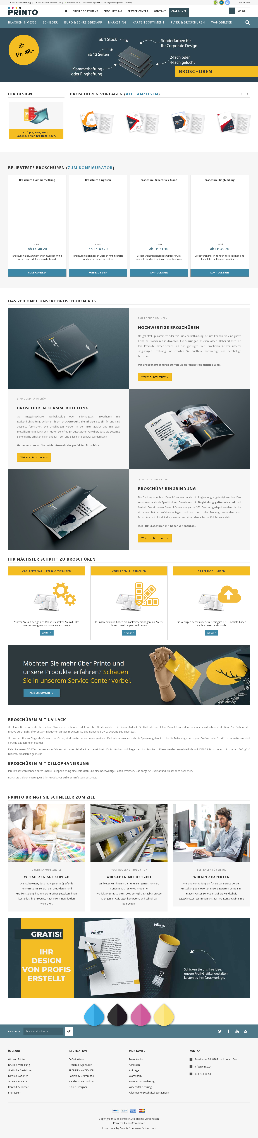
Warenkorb (135, 1076)
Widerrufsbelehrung (140, 1087)
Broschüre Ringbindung (220, 180)
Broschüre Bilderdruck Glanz (159, 180)
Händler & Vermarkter (81, 1081)
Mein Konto (244, 2)
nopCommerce (136, 1123)
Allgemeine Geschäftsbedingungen (149, 1092)
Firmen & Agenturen (80, 1064)
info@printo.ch (203, 1066)
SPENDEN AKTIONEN (81, 1070)
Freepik (124, 1128)
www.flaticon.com (145, 1128)
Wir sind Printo (16, 1059)
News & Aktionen (18, 1076)
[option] (91, 122)
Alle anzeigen (142, 93)
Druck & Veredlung (19, 1064)
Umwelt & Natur (17, 1081)
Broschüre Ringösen (98, 180)
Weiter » (46, 632)
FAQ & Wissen (77, 1059)
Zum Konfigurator (90, 167)
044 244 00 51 (102, 2)
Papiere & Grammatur (81, 1076)
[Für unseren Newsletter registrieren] (43, 1031)
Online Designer (78, 1087)
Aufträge (134, 1070)
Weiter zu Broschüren (153, 377)
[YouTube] (237, 1031)
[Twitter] (220, 1031)
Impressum (14, 1092)
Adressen (134, 1064)
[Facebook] (228, 1031)
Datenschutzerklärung (141, 1081)
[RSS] (246, 1031)
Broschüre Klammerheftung (37, 180)
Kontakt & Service (18, 1087)
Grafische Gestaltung (20, 1070)
